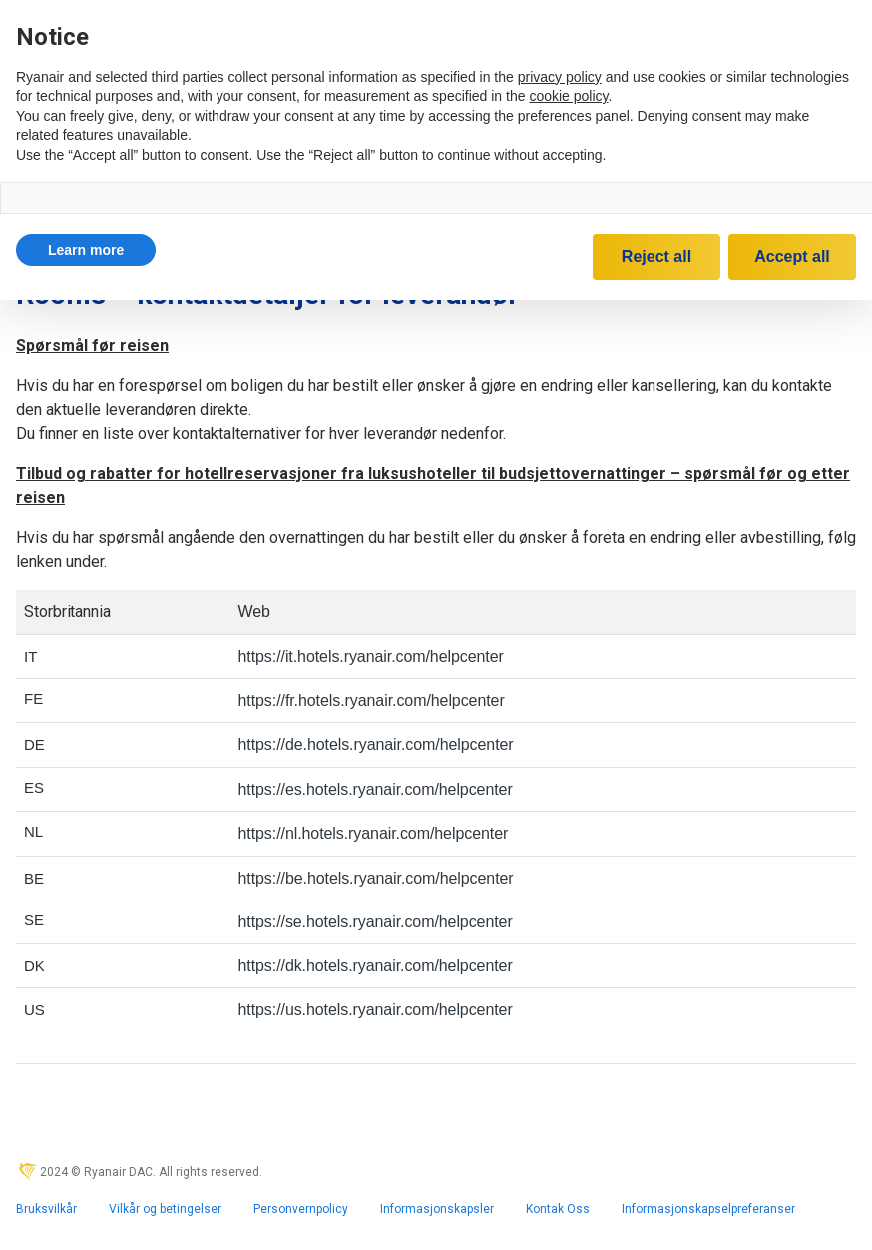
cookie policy (568, 96)
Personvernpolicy (300, 1209)
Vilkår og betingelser (165, 1209)
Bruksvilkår (46, 1209)
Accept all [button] (792, 256)
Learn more (86, 250)
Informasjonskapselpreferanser (708, 1209)
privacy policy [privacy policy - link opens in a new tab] (560, 77)
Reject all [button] (656, 256)
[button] (86, 250)
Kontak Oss (558, 1209)
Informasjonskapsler (437, 1209)
